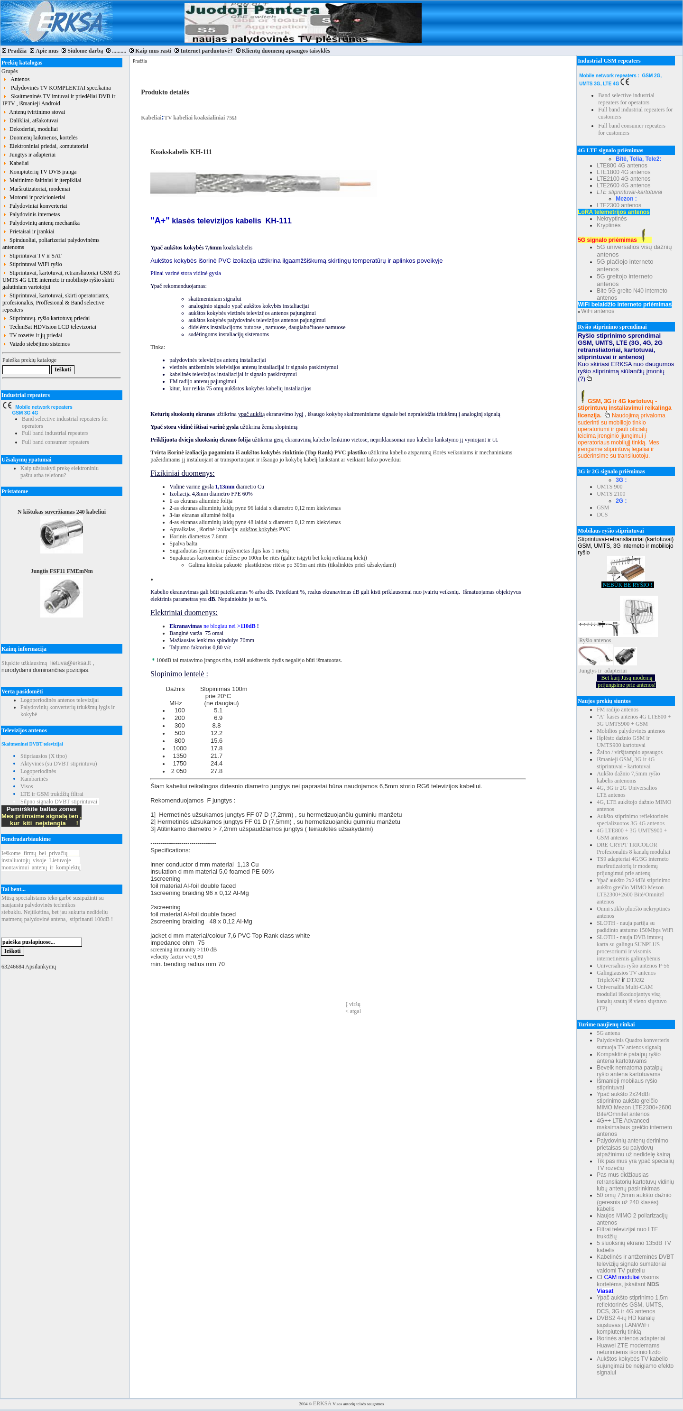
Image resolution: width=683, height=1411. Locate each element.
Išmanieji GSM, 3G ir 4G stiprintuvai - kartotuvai (626, 763)
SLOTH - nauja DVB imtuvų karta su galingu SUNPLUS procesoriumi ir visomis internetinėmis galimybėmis (630, 948)
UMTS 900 (609, 486)
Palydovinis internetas (31, 214)
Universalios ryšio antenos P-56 (633, 965)
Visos (26, 786)
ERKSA (322, 1403)
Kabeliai (15, 163)
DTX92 (635, 980)
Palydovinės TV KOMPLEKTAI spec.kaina (56, 87)
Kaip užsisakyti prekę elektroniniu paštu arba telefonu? (59, 472)
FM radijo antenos (617, 709)
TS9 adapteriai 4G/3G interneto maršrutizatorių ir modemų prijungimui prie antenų (633, 866)
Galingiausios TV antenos (626, 972)
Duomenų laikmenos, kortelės (40, 137)
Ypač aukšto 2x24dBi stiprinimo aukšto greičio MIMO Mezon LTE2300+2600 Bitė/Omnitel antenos (633, 891)
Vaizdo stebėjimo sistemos (36, 344)
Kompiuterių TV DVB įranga (39, 171)
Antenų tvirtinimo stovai (33, 112)
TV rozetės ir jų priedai (32, 335)
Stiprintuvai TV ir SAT (32, 255)
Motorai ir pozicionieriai (33, 197)
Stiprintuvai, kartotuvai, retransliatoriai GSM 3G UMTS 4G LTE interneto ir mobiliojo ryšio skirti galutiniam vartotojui (61, 279)
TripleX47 (608, 980)
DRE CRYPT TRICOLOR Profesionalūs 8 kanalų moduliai (633, 848)
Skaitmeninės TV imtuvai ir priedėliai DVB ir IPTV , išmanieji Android (58, 100)
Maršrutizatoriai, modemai (36, 188)
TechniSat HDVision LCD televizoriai (49, 326)
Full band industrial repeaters (55, 433)
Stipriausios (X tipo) (43, 756)
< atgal (353, 1011)
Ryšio (585, 640)
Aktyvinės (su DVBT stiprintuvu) (58, 763)
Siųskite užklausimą (24, 663)
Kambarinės (34, 778)
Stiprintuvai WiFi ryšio (32, 264)
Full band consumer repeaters (55, 442)
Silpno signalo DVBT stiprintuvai (58, 801)
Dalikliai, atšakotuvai (30, 120)
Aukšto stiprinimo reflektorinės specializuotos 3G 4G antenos (632, 820)
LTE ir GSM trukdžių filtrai (51, 794)
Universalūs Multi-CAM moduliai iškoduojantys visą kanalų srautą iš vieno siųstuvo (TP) (631, 998)
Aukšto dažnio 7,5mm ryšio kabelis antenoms (628, 777)
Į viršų (353, 1004)
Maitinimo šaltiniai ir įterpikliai (42, 180)
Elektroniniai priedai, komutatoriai (45, 146)
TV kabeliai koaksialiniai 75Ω (200, 117)
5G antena (608, 1033)
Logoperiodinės (38, 771)
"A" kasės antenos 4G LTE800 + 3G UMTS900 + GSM (634, 720)
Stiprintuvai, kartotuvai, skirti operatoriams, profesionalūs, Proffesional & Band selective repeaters (56, 302)
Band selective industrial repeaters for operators (626, 99)
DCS (602, 514)
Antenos (15, 79)
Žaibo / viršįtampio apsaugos (630, 752)
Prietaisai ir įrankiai (28, 231)
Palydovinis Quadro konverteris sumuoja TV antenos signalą (633, 1044)
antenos (602, 640)
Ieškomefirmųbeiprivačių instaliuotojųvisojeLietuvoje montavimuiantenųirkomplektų (41, 860)
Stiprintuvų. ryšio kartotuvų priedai (46, 318)
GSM (603, 507)
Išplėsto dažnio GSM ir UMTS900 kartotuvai (623, 741)
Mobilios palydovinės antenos (631, 731)
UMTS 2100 (611, 493)
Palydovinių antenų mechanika (41, 223)
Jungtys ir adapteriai (28, 154)
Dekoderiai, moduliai (30, 129)
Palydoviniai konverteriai (34, 206)
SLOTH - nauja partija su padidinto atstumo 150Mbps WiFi (635, 926)
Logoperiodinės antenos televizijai (59, 700)
